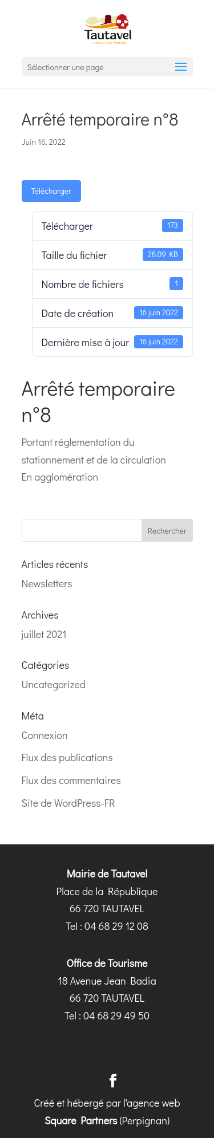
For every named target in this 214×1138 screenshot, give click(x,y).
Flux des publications (67, 757)
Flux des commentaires (71, 780)
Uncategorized (54, 684)
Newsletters (47, 583)
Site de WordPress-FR (68, 803)
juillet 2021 (44, 634)
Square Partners (81, 1120)
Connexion (45, 735)
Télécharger (51, 190)
